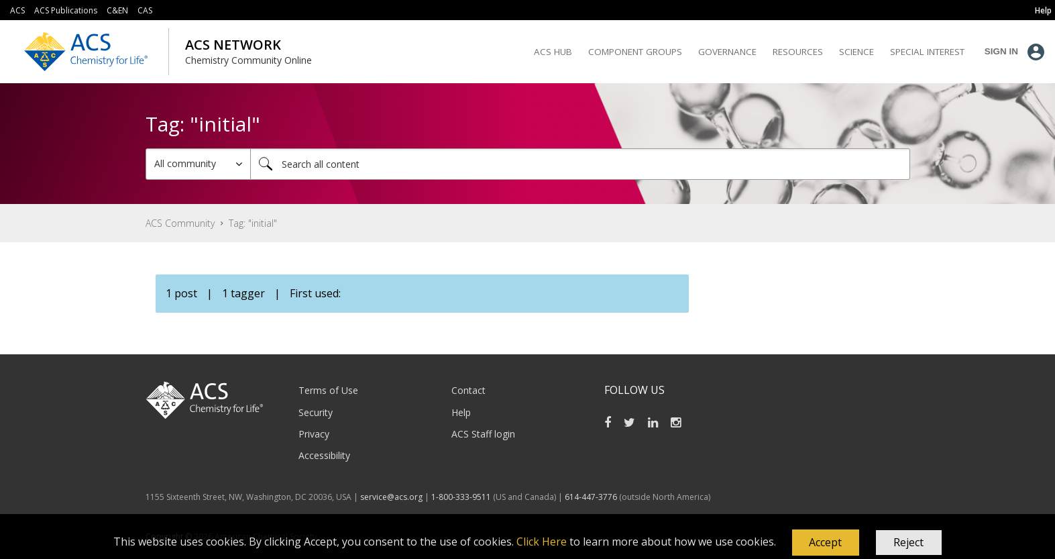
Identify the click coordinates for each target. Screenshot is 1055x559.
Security (315, 412)
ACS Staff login (483, 433)
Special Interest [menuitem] (927, 52)
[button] (825, 542)
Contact (468, 390)
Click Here (541, 541)
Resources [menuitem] (798, 52)
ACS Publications (65, 10)
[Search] (580, 164)
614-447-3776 (592, 497)
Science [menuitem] (856, 52)
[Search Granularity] (198, 164)
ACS (17, 10)
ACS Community (180, 223)
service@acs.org (391, 497)
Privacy (313, 433)
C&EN (117, 10)
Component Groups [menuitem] (635, 52)
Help (461, 412)
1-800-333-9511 (461, 497)
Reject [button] (908, 542)
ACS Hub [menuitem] (553, 52)
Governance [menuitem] (727, 52)
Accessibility (324, 455)
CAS (144, 10)
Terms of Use (328, 390)
